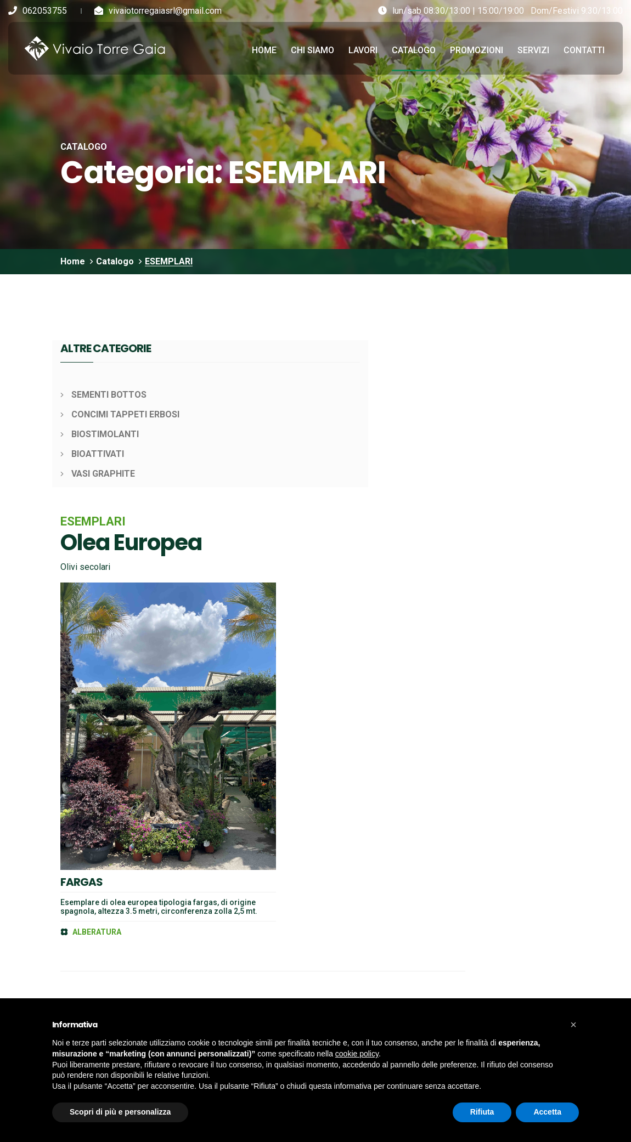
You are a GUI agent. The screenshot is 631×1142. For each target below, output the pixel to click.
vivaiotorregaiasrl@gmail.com (165, 10)
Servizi (533, 48)
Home (264, 48)
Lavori (363, 48)
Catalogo (414, 48)
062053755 (44, 10)
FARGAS (257, 515)
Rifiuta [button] (482, 1111)
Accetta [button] (547, 1111)
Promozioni (476, 48)
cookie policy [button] (357, 1053)
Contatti (584, 48)
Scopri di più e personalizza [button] (120, 1111)
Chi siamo (312, 48)
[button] (573, 1024)
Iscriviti (490, 803)
